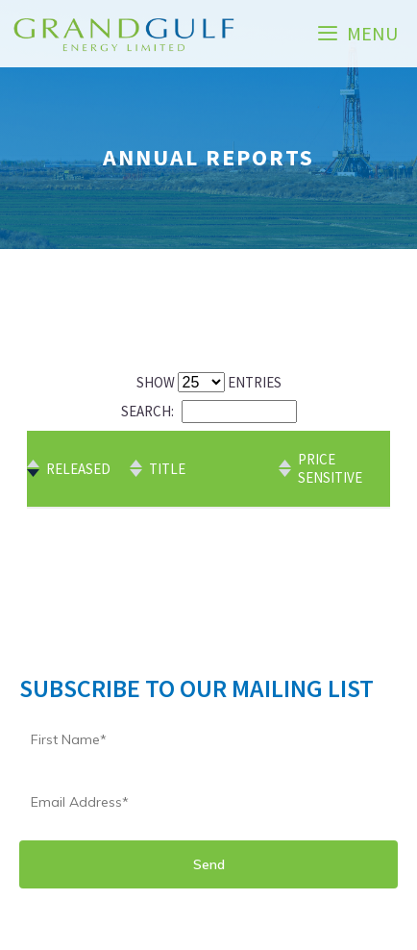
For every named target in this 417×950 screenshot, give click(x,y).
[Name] (208, 739)
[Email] (208, 802)
